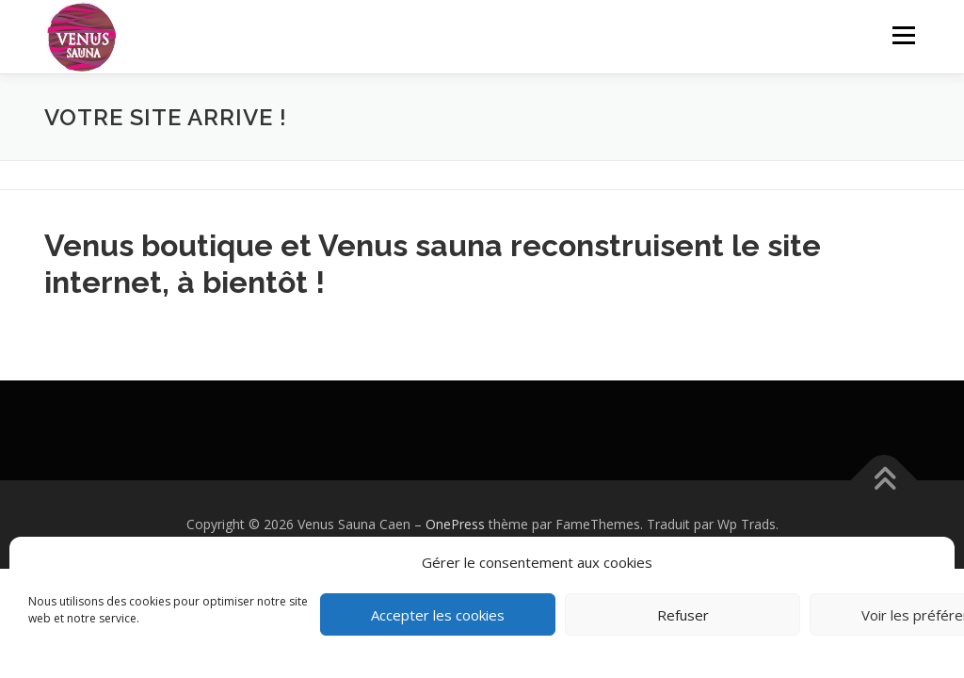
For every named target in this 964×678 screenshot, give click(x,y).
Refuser (683, 614)
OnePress (455, 524)
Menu (903, 35)
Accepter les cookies (438, 614)
